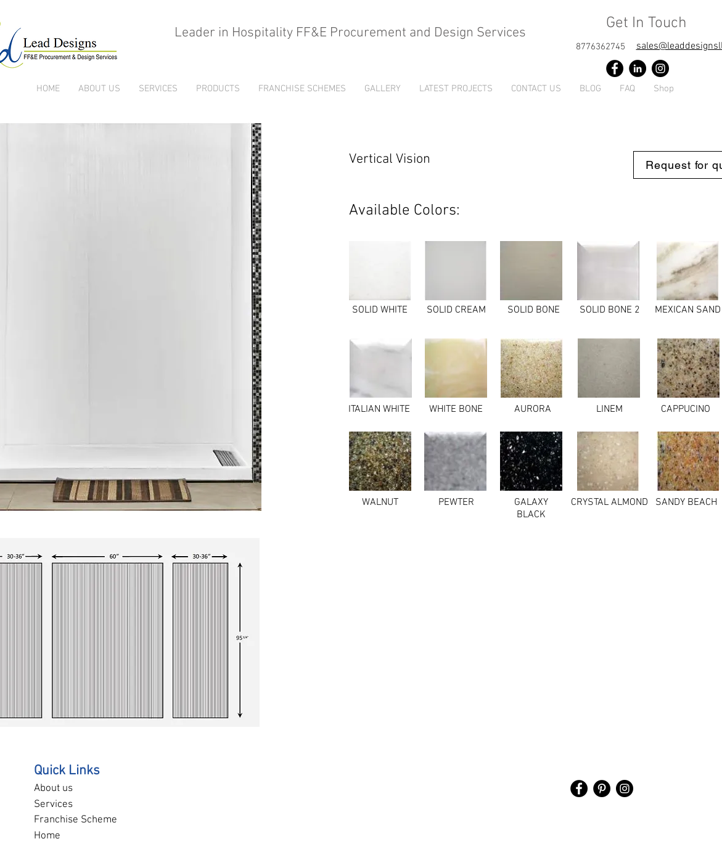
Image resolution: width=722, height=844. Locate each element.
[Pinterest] (601, 788)
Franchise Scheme (75, 820)
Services (53, 804)
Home (47, 836)
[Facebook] (614, 68)
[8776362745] (600, 47)
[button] (218, 88)
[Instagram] (660, 68)
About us (53, 788)
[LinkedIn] (637, 68)
